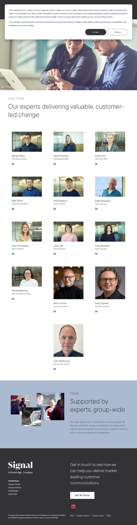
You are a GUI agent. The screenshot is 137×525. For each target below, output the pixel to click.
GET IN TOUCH (82, 495)
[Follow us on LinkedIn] (73, 506)
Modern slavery (83, 515)
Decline (117, 32)
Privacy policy (98, 515)
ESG (72, 515)
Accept (96, 32)
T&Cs (109, 515)
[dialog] (68, 21)
